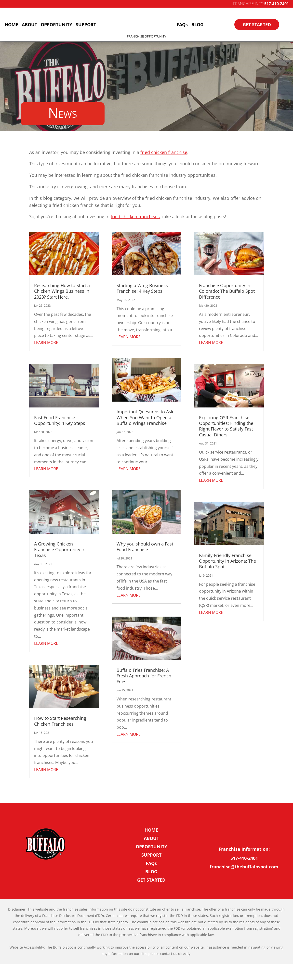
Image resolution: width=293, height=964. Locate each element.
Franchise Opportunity (146, 36)
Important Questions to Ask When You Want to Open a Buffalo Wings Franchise (145, 417)
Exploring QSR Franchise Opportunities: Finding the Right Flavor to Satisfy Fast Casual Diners (226, 426)
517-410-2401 (276, 3)
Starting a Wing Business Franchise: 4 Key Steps (142, 288)
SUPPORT (86, 24)
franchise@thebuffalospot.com (244, 867)
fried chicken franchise (163, 152)
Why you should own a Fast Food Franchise (145, 546)
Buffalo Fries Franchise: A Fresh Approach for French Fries (144, 676)
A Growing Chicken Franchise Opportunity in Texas (59, 549)
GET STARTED (257, 24)
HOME (11, 24)
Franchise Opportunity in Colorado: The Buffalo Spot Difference (227, 291)
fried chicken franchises (135, 216)
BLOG (197, 24)
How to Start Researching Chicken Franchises (60, 721)
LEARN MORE (46, 342)
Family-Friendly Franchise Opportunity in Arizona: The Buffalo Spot (227, 561)
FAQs (182, 24)
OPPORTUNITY (56, 24)
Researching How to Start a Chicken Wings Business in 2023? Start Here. (62, 291)
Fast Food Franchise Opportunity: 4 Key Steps (59, 420)
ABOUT (29, 24)
